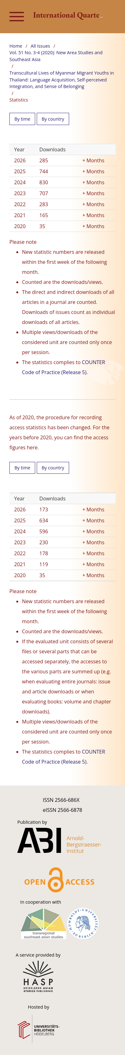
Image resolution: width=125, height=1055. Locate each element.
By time (22, 119)
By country (53, 119)
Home (15, 46)
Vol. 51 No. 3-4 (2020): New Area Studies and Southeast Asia (56, 56)
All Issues (40, 46)
